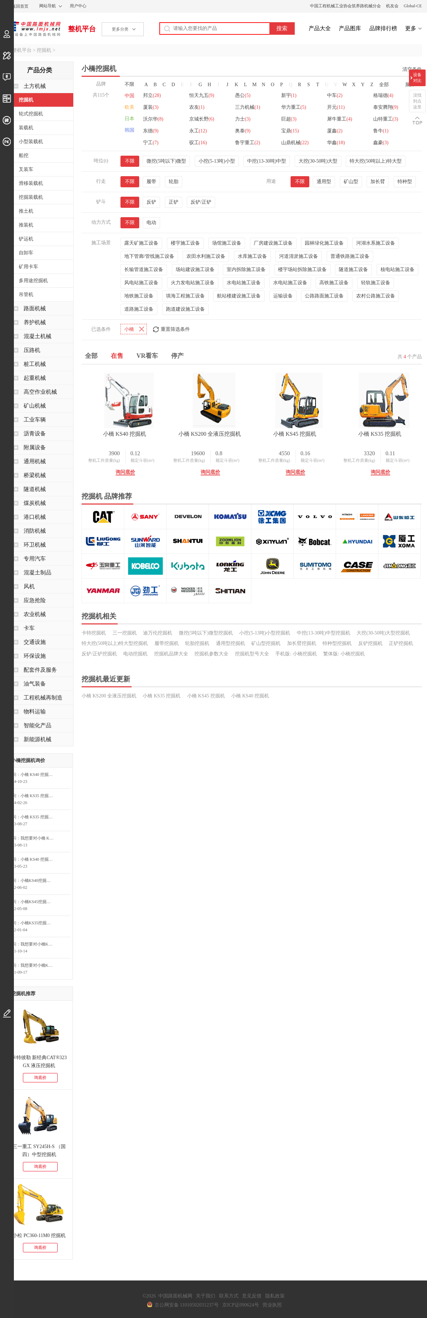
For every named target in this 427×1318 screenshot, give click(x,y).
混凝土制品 (37, 572)
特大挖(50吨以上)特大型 (375, 161)
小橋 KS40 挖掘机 (124, 434)
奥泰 (242, 130)
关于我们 (205, 1296)
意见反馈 (251, 1296)
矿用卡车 (28, 266)
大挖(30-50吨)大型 (318, 161)
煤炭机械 (35, 503)
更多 (410, 28)
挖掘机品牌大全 (171, 653)
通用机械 (35, 461)
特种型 (404, 181)
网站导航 (47, 5)
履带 (151, 181)
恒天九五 (201, 95)
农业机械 (35, 614)
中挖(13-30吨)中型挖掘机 (323, 633)
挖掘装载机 (31, 197)
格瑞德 (383, 95)
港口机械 (35, 517)
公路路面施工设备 (324, 295)
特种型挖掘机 (337, 643)
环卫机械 (35, 545)
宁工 (150, 142)
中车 (334, 95)
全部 (384, 84)
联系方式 (228, 1296)
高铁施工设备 (334, 282)
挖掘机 (44, 50)
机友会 (392, 5)
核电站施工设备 (397, 269)
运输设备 (283, 295)
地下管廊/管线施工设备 (149, 256)
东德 (150, 130)
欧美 (129, 107)
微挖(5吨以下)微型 (166, 161)
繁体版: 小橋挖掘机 (344, 653)
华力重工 (293, 107)
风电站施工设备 (141, 282)
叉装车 (26, 169)
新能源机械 (37, 739)
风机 (29, 586)
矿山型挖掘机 (266, 643)
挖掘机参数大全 (211, 653)
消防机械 (35, 531)
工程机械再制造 (43, 698)
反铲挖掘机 (370, 643)
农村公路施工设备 (375, 295)
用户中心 (78, 5)
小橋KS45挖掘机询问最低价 (38, 901)
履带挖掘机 (166, 643)
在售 (117, 355)
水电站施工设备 (244, 282)
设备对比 (417, 77)
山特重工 (385, 119)
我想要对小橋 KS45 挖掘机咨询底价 (38, 838)
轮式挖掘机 (31, 113)
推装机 (26, 225)
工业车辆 (35, 420)
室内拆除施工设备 (246, 269)
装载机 (26, 127)
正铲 (173, 202)
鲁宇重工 (247, 142)
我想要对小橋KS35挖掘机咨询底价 (38, 965)
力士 (242, 119)
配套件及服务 (40, 670)
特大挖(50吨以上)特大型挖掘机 (115, 643)
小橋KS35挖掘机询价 (38, 922)
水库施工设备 (252, 256)
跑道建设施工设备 (185, 309)
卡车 (29, 628)
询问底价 (125, 472)
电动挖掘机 (135, 653)
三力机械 (247, 107)
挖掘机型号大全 (252, 653)
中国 (129, 95)
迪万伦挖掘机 (157, 633)
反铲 (151, 202)
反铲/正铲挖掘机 (99, 653)
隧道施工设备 (353, 269)
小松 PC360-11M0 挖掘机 (39, 1235)
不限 (129, 84)
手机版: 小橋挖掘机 (296, 653)
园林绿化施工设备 (324, 243)
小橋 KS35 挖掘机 (379, 434)
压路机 (32, 350)
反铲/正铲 (201, 202)
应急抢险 (35, 600)
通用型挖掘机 (230, 643)
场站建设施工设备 (195, 269)
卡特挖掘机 (94, 633)
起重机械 (35, 378)
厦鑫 (334, 130)
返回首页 (20, 6)
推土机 (26, 211)
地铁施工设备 (138, 295)
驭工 (198, 142)
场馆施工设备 (226, 243)
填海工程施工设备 (185, 295)
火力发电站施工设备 (193, 282)
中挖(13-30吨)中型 (266, 161)
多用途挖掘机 (33, 280)
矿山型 (351, 181)
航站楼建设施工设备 (239, 295)
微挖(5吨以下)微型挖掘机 (206, 633)
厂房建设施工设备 (273, 243)
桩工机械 (35, 364)
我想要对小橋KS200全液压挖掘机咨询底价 (38, 944)
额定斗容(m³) (142, 460)
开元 (336, 107)
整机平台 (82, 29)
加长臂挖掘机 (301, 643)
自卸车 (26, 252)
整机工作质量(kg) (104, 460)
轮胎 (173, 181)
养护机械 (35, 322)
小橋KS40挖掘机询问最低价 (38, 880)
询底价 (40, 1077)
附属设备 (35, 447)
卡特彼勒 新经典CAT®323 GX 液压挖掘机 (39, 1061)
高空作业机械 (40, 392)
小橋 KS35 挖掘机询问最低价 (38, 816)
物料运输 (35, 711)
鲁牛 (380, 130)
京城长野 (201, 119)
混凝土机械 (37, 336)
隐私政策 (275, 1296)
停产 (177, 355)
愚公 (242, 95)
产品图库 (350, 28)
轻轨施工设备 (375, 282)
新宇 (288, 95)
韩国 (129, 130)
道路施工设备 (138, 309)
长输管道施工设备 (143, 269)
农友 (196, 107)
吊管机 (26, 294)
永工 (198, 130)
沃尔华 (153, 119)
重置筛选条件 (175, 329)
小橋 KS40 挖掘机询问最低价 (38, 774)
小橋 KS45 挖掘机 (294, 434)
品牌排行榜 (383, 28)
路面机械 (35, 308)
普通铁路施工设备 (349, 256)
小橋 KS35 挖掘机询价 (38, 795)
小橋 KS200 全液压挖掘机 (209, 434)
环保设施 (35, 656)
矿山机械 (35, 406)
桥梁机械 (35, 475)
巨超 (288, 119)
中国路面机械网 (32, 29)
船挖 (23, 155)
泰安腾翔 (385, 107)
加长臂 (377, 181)
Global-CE (413, 5)
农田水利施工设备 (205, 256)
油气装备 (35, 684)
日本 (129, 118)
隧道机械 (35, 489)
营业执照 (272, 1305)
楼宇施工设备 (185, 243)
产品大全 (320, 28)
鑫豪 (380, 142)
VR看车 (147, 355)
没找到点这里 (417, 101)
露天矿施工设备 (141, 243)
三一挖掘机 (124, 633)
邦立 (152, 95)
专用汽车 (35, 559)
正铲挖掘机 (401, 643)
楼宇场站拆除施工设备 (302, 269)
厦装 (150, 107)
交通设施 (35, 642)
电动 (151, 222)
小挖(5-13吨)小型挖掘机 (264, 633)
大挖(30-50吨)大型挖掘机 (383, 633)
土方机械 (35, 86)
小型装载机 (31, 141)
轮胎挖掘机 (197, 643)
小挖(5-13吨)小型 (217, 161)
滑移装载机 (31, 183)
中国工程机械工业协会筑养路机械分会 (345, 5)
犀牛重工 (339, 119)
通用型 (324, 181)
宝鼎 (290, 130)
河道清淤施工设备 (298, 256)
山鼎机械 (295, 142)
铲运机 (26, 239)
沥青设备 (35, 433)
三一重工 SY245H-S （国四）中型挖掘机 (38, 1150)
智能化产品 (37, 725)
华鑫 (336, 142)
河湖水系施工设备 (375, 243)
